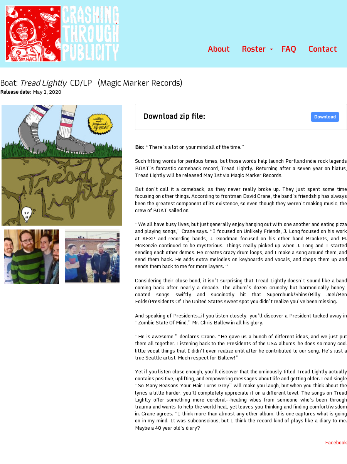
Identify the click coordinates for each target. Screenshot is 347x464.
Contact (322, 49)
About (219, 49)
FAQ (288, 49)
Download (325, 116)
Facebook (336, 442)
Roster (254, 49)
